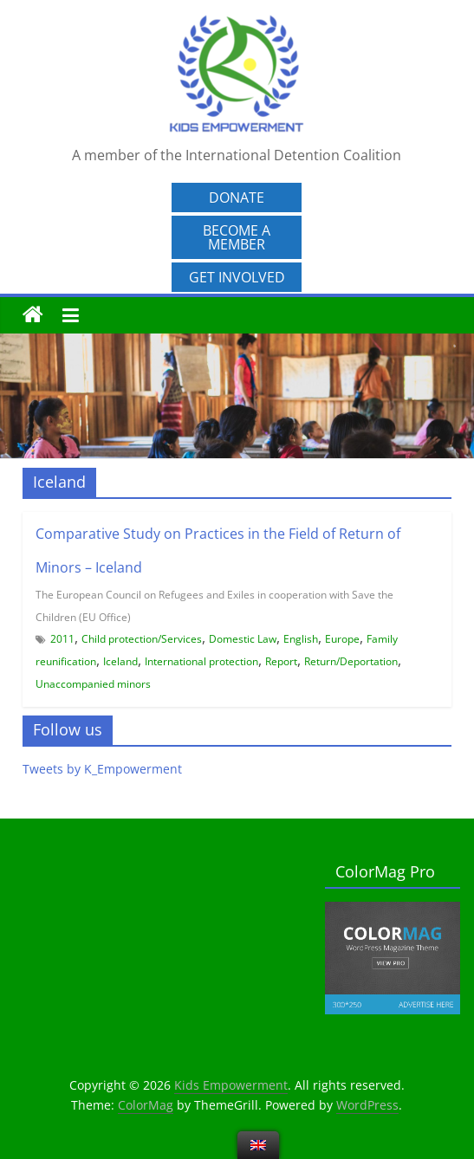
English (300, 638)
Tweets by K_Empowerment (102, 769)
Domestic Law (242, 638)
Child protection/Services (141, 638)
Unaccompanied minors (93, 684)
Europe (342, 638)
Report (281, 661)
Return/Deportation (351, 661)
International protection (201, 661)
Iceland (120, 661)
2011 (62, 638)
